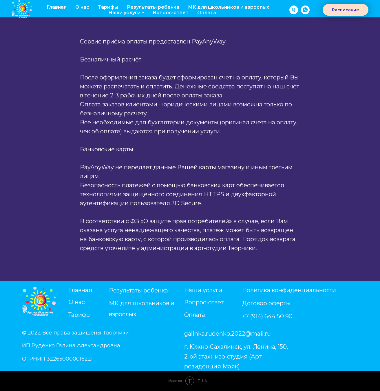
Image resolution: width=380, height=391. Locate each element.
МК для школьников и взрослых (228, 7)
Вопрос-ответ (171, 12)
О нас (82, 7)
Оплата (206, 12)
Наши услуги (203, 290)
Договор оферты (266, 303)
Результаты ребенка (153, 7)
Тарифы (108, 7)
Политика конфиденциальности (289, 290)
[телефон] (293, 10)
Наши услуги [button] (124, 12)
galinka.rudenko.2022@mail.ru (227, 333)
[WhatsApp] (305, 10)
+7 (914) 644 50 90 (267, 316)
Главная (57, 7)
